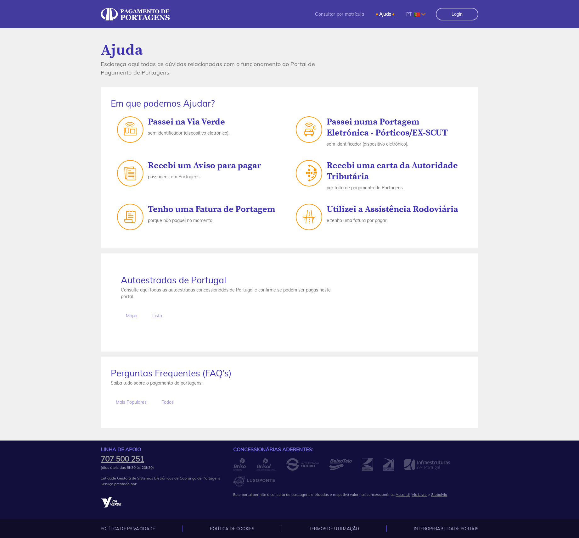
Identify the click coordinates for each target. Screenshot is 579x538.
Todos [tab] (168, 402)
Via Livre (419, 494)
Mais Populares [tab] (131, 402)
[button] (339, 14)
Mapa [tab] (131, 316)
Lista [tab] (157, 316)
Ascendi (403, 494)
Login (457, 14)
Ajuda (385, 14)
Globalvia (439, 494)
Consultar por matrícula (339, 14)
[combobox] (416, 14)
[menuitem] (339, 14)
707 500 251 (122, 458)
